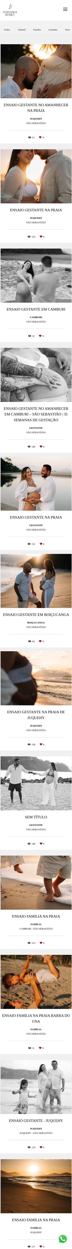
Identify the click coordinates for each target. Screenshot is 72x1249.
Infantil (22, 29)
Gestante (53, 29)
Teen (67, 29)
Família (37, 29)
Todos (7, 29)
